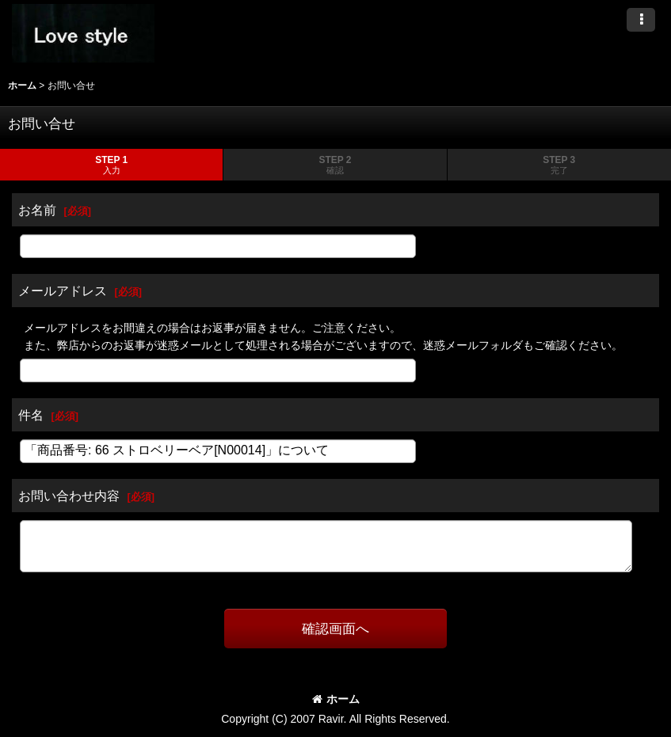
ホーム (336, 699)
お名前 (37, 210)
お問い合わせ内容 (69, 495)
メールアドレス (62, 290)
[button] (641, 20)
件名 (31, 415)
